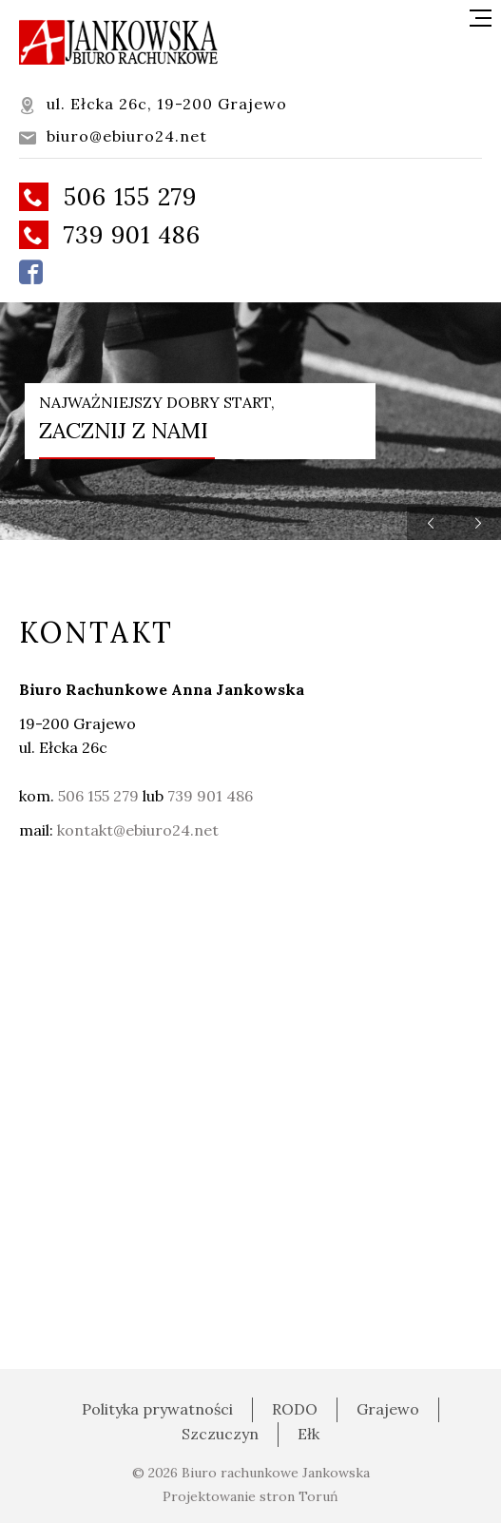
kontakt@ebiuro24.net (138, 829)
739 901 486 (110, 235)
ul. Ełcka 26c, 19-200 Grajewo (153, 104)
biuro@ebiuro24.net (113, 136)
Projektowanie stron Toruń (250, 1496)
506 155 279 (108, 197)
